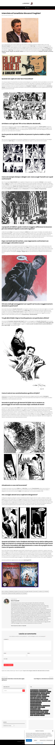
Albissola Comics (34, 690)
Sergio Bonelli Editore (35, 712)
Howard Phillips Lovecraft (36, 701)
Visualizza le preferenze (46, 740)
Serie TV (42, 712)
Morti (39, 707)
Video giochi (36, 715)
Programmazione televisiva (36, 710)
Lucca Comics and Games (36, 705)
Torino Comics (39, 713)
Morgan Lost (19, 593)
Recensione (45, 710)
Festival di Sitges (45, 696)
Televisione (33, 713)
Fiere (32, 698)
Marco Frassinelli (4, 15)
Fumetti (44, 698)
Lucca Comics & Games (36, 704)
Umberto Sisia (47, 713)
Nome (5, 653)
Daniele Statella (34, 694)
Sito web (5, 658)
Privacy (42, 742)
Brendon (11, 591)
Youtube (42, 715)
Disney (39, 694)
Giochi (42, 699)
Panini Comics (33, 709)
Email (29, 653)
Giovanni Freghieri (29, 591)
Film (34, 698)
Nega (35, 740)
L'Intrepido (46, 591)
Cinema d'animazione (35, 693)
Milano (36, 707)
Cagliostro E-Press (34, 691)
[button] (52, 730)
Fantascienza (33, 696)
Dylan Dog (21, 591)
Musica (43, 707)
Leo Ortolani (44, 701)
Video (32, 715)
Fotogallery (39, 698)
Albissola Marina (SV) (43, 690)
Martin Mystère (12, 593)
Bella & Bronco (5, 591)
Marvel (32, 707)
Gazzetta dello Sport (35, 699)
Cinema (49, 691)
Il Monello (40, 591)
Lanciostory (5, 593)
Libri (49, 701)
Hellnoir (35, 591)
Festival (39, 696)
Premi (39, 709)
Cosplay (47, 693)
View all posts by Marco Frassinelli (18, 625)
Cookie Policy (38, 742)
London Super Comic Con (36, 702)
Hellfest (46, 699)
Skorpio (25, 593)
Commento (6, 639)
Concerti (43, 693)
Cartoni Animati (43, 691)
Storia (46, 712)
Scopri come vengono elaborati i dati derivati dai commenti (36, 670)
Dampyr (16, 591)
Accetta (29, 740)
